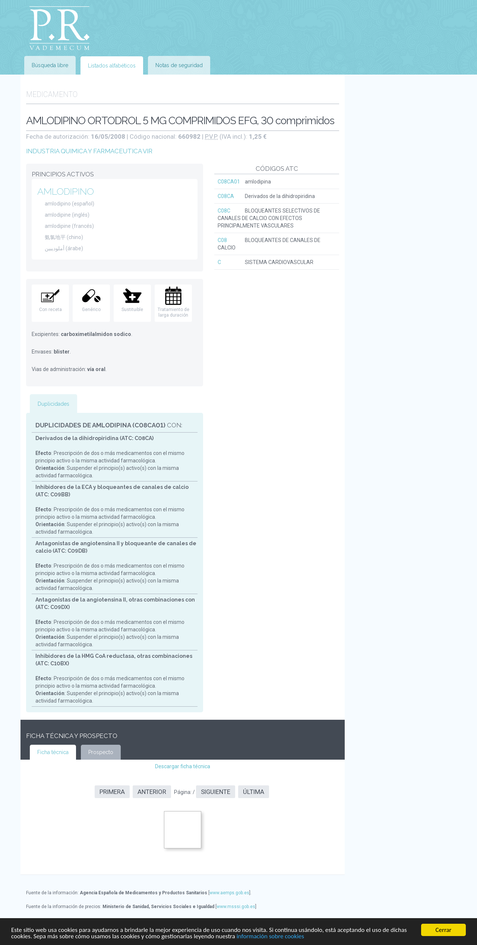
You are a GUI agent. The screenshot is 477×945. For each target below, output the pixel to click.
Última (253, 791)
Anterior (152, 791)
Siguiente (215, 791)
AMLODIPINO (65, 191)
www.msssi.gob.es (236, 906)
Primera (112, 791)
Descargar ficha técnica (182, 766)
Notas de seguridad (179, 65)
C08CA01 (229, 182)
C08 (222, 240)
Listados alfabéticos (112, 66)
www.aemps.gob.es (229, 892)
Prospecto (100, 752)
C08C (224, 211)
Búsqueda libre (50, 65)
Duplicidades (53, 404)
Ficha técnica (53, 752)
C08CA (226, 196)
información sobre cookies (270, 937)
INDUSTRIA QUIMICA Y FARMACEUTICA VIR (89, 151)
